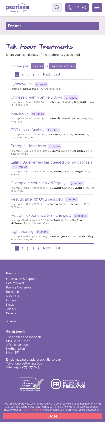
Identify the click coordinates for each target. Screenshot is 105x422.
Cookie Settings (32, 409)
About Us (12, 296)
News (10, 304)
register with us (63, 66)
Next (46, 74)
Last (57, 74)
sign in (38, 66)
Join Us (11, 309)
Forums (11, 300)
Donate (11, 313)
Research (12, 292)
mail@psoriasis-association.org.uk (38, 359)
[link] (77, 7)
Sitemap (12, 321)
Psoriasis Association (20, 8)
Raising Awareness (19, 287)
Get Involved (15, 283)
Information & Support (21, 279)
